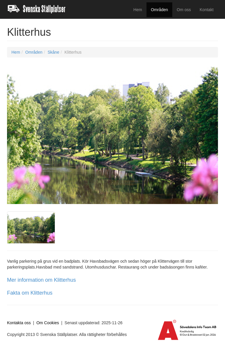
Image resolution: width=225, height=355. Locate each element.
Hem (137, 9)
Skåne (53, 52)
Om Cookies (47, 322)
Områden (159, 9)
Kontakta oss (19, 322)
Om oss (184, 9)
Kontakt (207, 9)
